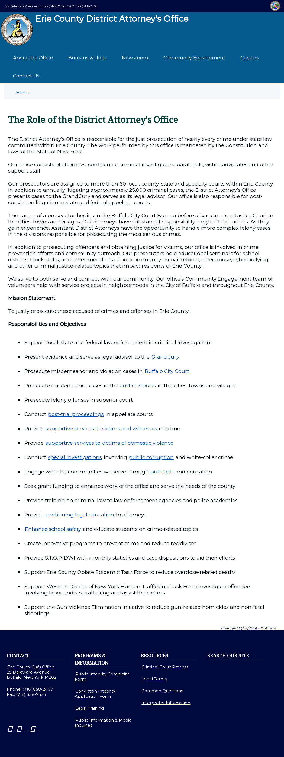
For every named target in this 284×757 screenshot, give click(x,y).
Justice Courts (138, 385)
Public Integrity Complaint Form (102, 676)
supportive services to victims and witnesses (101, 428)
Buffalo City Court (167, 371)
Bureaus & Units (87, 57)
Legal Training (89, 708)
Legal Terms (154, 678)
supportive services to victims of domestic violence (109, 443)
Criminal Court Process (164, 667)
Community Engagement (194, 57)
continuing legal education (80, 515)
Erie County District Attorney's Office (96, 30)
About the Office (33, 57)
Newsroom (135, 57)
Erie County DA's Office (30, 667)
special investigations (75, 457)
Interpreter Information (165, 702)
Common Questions (162, 690)
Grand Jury (165, 357)
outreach (162, 472)
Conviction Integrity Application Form (95, 693)
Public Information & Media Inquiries (103, 722)
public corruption (151, 457)
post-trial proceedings (76, 414)
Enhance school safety (53, 529)
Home (23, 92)
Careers (249, 57)
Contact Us (26, 76)
